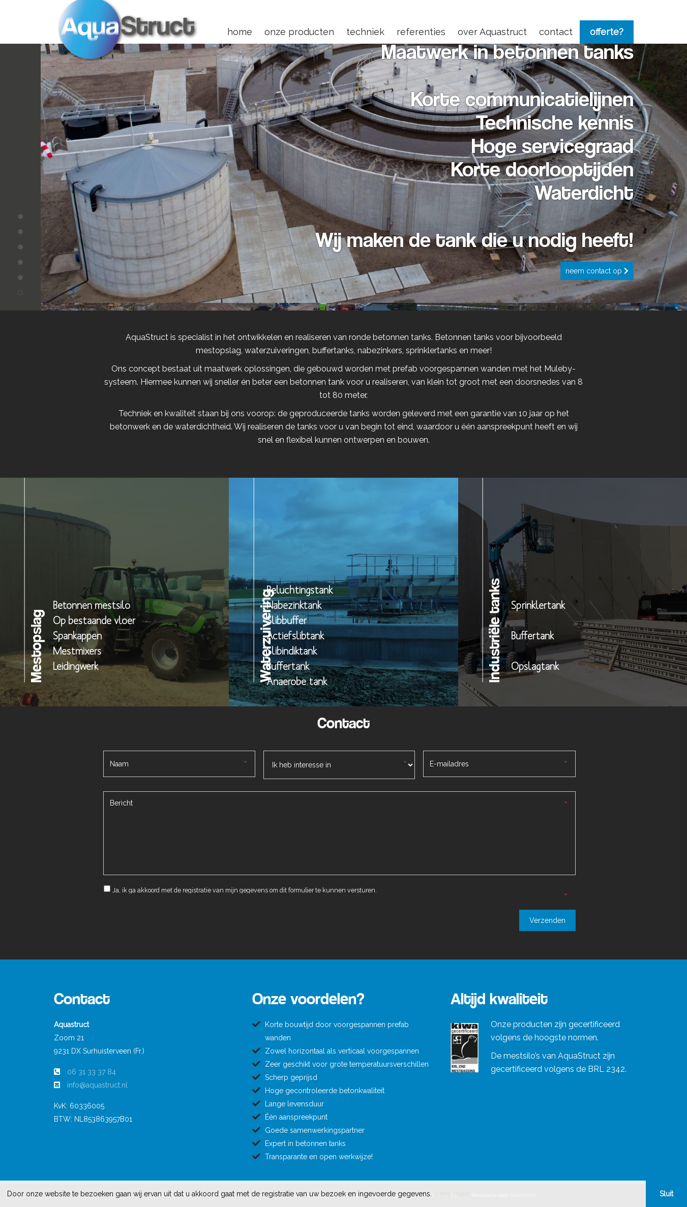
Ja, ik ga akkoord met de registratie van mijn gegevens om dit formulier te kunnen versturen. (244, 890)
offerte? (606, 31)
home (239, 31)
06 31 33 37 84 (91, 1072)
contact (556, 31)
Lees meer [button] (452, 1194)
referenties (421, 31)
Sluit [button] (666, 1194)
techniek (365, 31)
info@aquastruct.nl (97, 1085)
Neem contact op (597, 271)
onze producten (299, 31)
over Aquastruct (492, 31)
